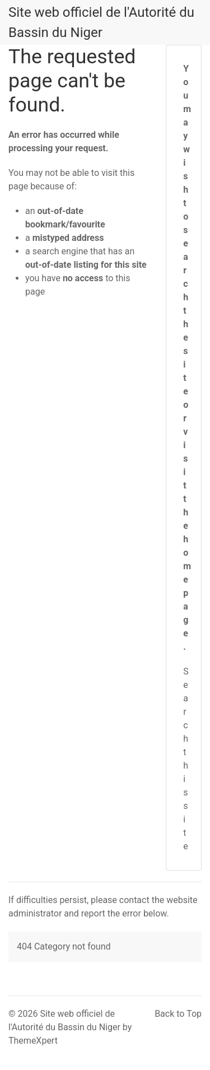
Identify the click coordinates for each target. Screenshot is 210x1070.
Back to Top (178, 1013)
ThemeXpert (33, 1040)
